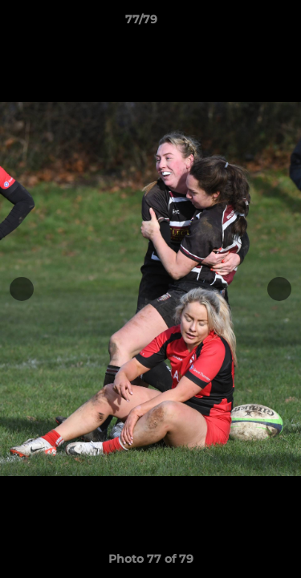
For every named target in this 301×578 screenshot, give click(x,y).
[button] (243, 23)
